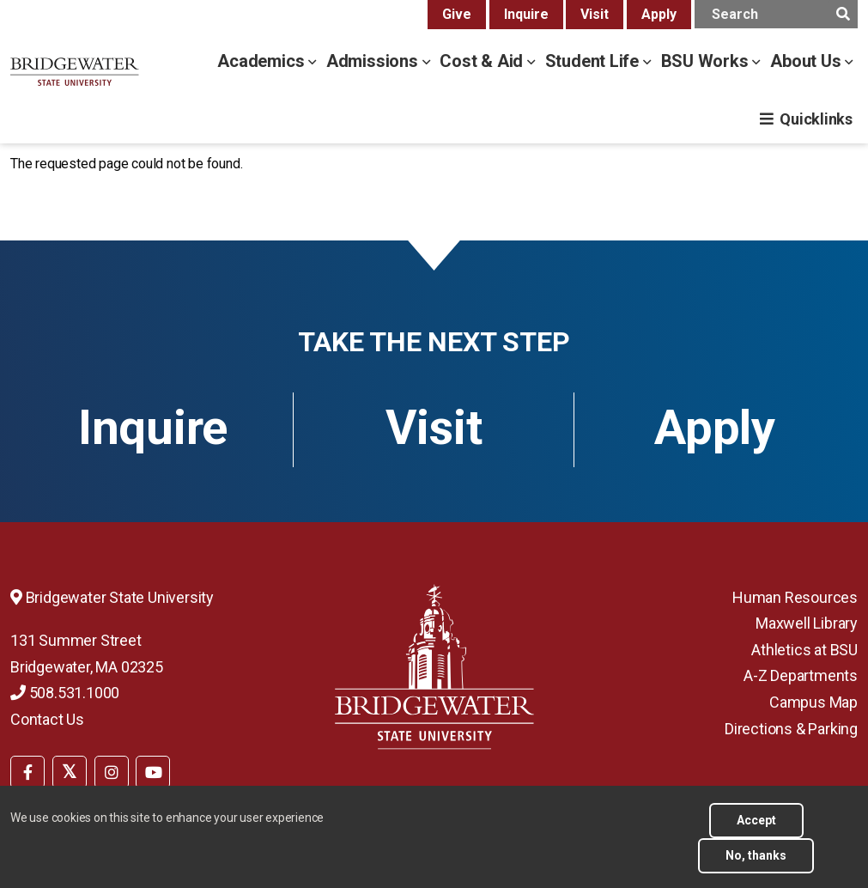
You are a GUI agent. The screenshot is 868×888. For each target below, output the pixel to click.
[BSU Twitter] (69, 772)
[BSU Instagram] (111, 772)
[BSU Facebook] (27, 772)
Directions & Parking (791, 729)
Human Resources (795, 597)
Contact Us (47, 719)
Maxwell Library (807, 623)
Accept (756, 829)
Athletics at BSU (804, 650)
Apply (659, 14)
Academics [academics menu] (262, 61)
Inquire (526, 14)
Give (456, 14)
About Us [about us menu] (807, 61)
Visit (594, 14)
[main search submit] (843, 14)
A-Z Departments (801, 675)
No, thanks (755, 864)
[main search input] (776, 14)
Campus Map (813, 702)
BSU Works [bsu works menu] (707, 61)
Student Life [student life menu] (594, 61)
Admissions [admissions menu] (374, 61)
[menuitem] (27, 770)
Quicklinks (816, 119)
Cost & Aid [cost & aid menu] (483, 61)
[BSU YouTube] (153, 772)
